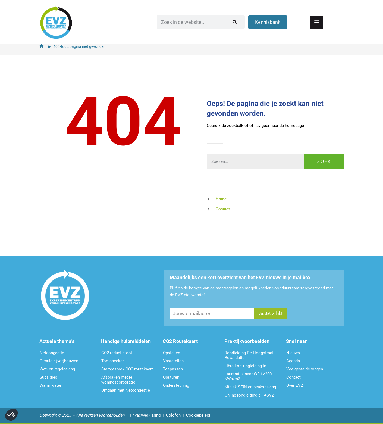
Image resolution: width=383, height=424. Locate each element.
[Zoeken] (275, 20)
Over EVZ (294, 385)
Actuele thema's (56, 341)
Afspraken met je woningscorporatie (118, 380)
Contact (293, 377)
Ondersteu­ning (176, 385)
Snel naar (296, 341)
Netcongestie (52, 352)
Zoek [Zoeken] (324, 161)
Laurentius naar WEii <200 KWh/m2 (248, 376)
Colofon (173, 415)
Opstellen (171, 352)
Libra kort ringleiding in (245, 365)
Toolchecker (112, 360)
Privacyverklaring (145, 415)
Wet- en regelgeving (57, 369)
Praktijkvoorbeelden (246, 341)
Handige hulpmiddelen (126, 341)
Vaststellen (173, 360)
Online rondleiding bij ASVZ (249, 395)
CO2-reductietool (116, 352)
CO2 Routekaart (180, 341)
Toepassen (173, 369)
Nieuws (293, 352)
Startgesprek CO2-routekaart (127, 369)
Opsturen (171, 377)
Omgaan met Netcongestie (125, 390)
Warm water (50, 385)
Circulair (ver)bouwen (59, 360)
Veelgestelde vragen (304, 369)
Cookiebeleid (198, 415)
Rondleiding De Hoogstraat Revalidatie (249, 355)
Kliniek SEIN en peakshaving (250, 387)
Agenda (293, 360)
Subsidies (48, 377)
